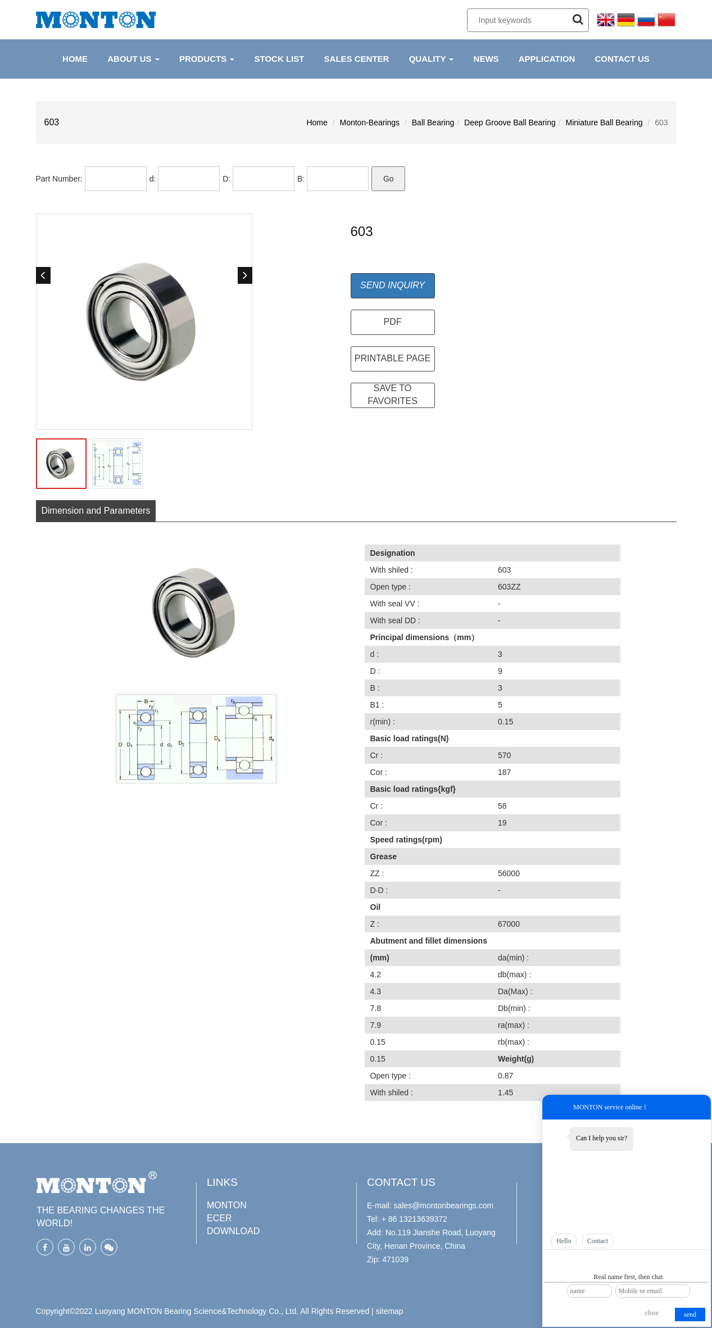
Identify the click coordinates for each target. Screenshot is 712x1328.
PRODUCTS (206, 59)
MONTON (227, 1205)
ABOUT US (133, 59)
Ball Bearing (433, 122)
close (652, 1313)
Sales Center (356, 59)
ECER (219, 1218)
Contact (597, 1241)
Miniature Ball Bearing (604, 122)
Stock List (280, 59)
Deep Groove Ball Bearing (510, 122)
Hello (564, 1241)
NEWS (486, 59)
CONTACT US (622, 59)
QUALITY (431, 59)
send (690, 1314)
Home (316, 122)
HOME (75, 59)
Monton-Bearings (369, 122)
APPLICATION (547, 59)
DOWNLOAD (233, 1231)
